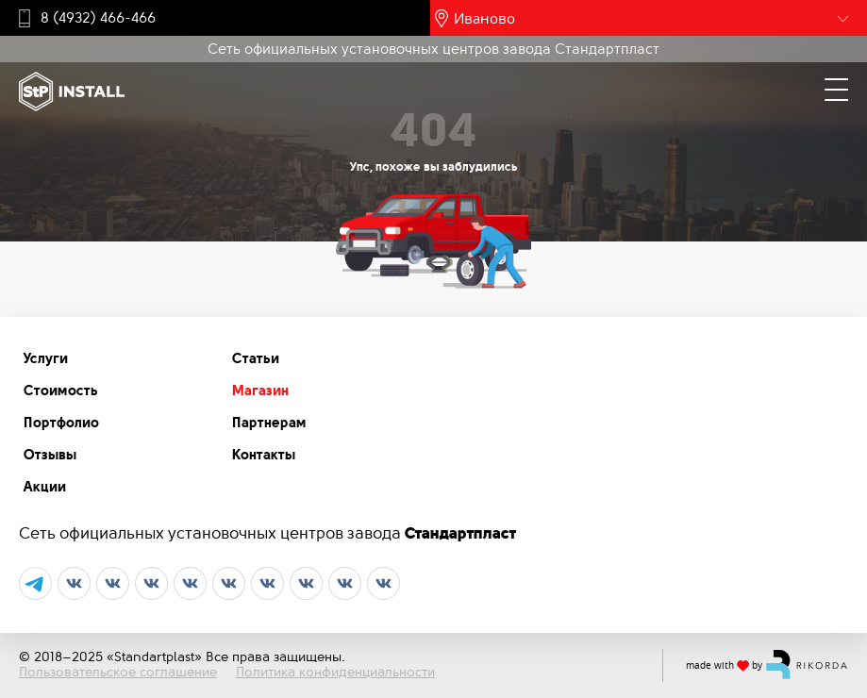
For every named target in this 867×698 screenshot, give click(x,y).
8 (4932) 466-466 (98, 17)
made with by (767, 664)
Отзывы (50, 454)
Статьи (255, 358)
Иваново (484, 17)
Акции (45, 486)
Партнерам (269, 422)
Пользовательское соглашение (118, 671)
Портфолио (61, 422)
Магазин (260, 390)
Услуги (46, 358)
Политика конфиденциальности (335, 671)
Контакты (263, 454)
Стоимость (61, 390)
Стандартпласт (460, 533)
